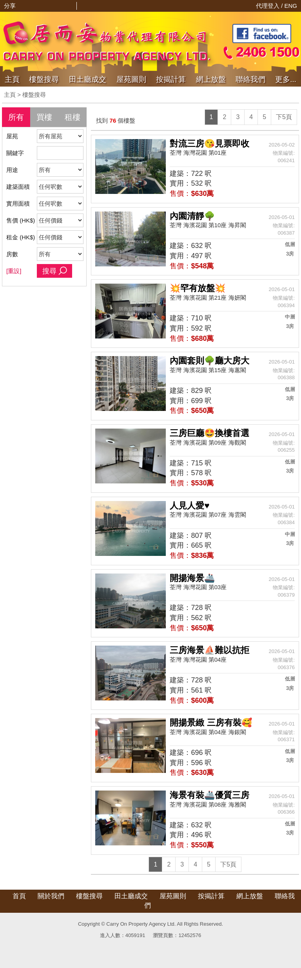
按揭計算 (171, 79)
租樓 (72, 117)
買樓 (44, 117)
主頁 (12, 79)
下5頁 (284, 117)
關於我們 (51, 896)
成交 (87, 79)
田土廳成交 (131, 896)
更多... (285, 79)
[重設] (13, 271)
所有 (16, 117)
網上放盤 (211, 79)
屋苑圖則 (131, 79)
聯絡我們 (250, 79)
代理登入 (268, 5)
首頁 (19, 896)
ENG (290, 5)
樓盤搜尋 (44, 79)
